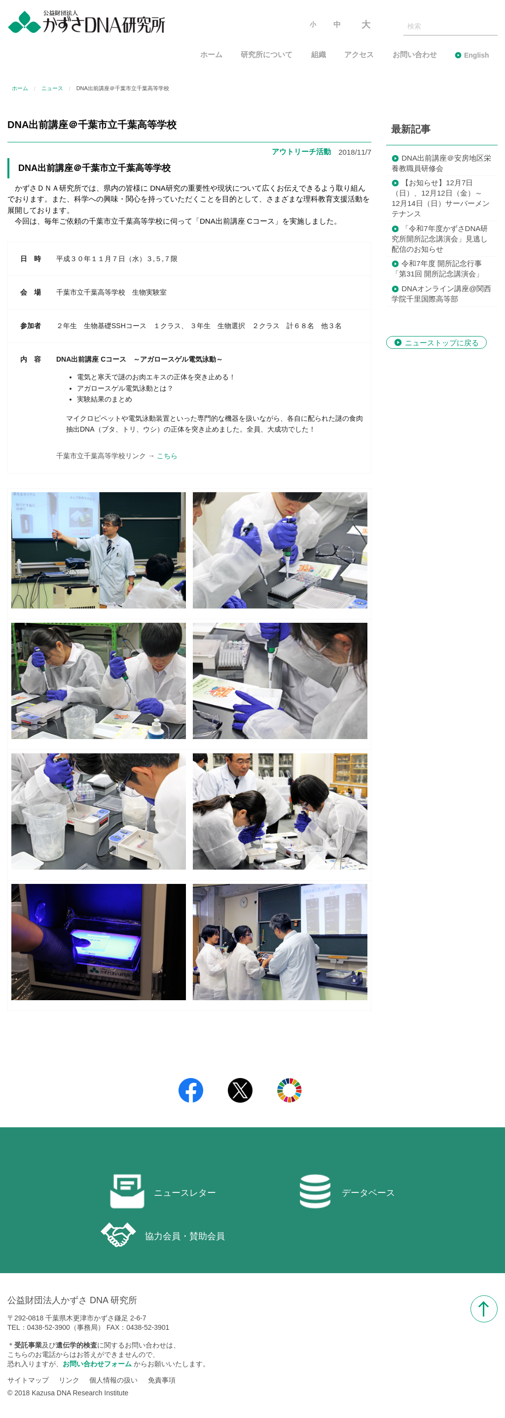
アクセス (359, 55)
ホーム (211, 55)
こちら (167, 456)
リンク (69, 1380)
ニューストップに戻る (442, 342)
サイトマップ (28, 1380)
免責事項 (162, 1380)
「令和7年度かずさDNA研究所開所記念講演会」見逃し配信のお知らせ (440, 238)
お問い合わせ (415, 55)
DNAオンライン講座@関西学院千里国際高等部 (441, 293)
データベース (346, 1191)
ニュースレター (162, 1191)
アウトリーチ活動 (301, 151)
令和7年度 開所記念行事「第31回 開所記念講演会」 (437, 268)
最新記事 (411, 129)
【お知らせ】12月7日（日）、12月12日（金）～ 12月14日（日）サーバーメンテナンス (440, 198)
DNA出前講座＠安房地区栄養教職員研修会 (441, 163)
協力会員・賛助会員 (163, 1234)
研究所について (266, 55)
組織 (318, 55)
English (476, 55)
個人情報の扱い (113, 1380)
